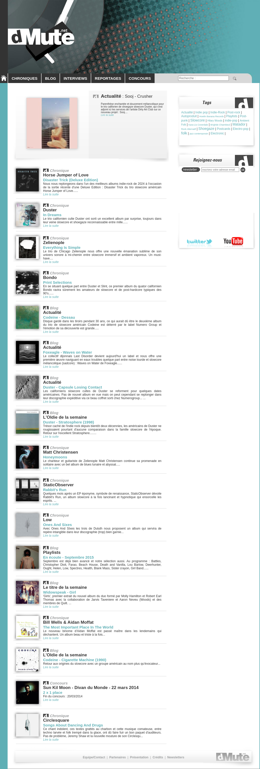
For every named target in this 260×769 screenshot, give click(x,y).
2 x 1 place (52, 692)
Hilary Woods (214, 120)
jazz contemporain (199, 133)
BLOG (50, 78)
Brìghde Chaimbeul (220, 125)
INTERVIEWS (75, 78)
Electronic (217, 133)
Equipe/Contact (94, 757)
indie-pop (231, 120)
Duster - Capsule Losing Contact (72, 387)
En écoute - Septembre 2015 (68, 557)
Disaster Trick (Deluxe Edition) (70, 180)
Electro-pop (240, 129)
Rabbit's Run (54, 490)
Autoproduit (189, 116)
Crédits (158, 757)
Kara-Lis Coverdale (198, 125)
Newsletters (175, 757)
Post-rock (233, 112)
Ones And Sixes (57, 524)
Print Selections (57, 282)
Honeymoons (55, 457)
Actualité (187, 112)
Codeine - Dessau (59, 317)
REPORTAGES (108, 78)
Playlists (231, 116)
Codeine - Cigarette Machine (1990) (74, 660)
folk (184, 133)
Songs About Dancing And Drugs (73, 725)
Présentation (139, 757)
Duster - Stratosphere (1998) (68, 422)
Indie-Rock (217, 112)
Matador (238, 124)
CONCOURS (140, 78)
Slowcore (197, 120)
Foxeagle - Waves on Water (67, 352)
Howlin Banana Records (211, 116)
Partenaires (117, 757)
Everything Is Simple (62, 247)
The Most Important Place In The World (78, 627)
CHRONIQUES (25, 78)
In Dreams (52, 215)
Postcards (223, 129)
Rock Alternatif (188, 129)
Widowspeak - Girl (59, 592)
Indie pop (201, 112)
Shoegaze (206, 129)
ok (243, 170)
